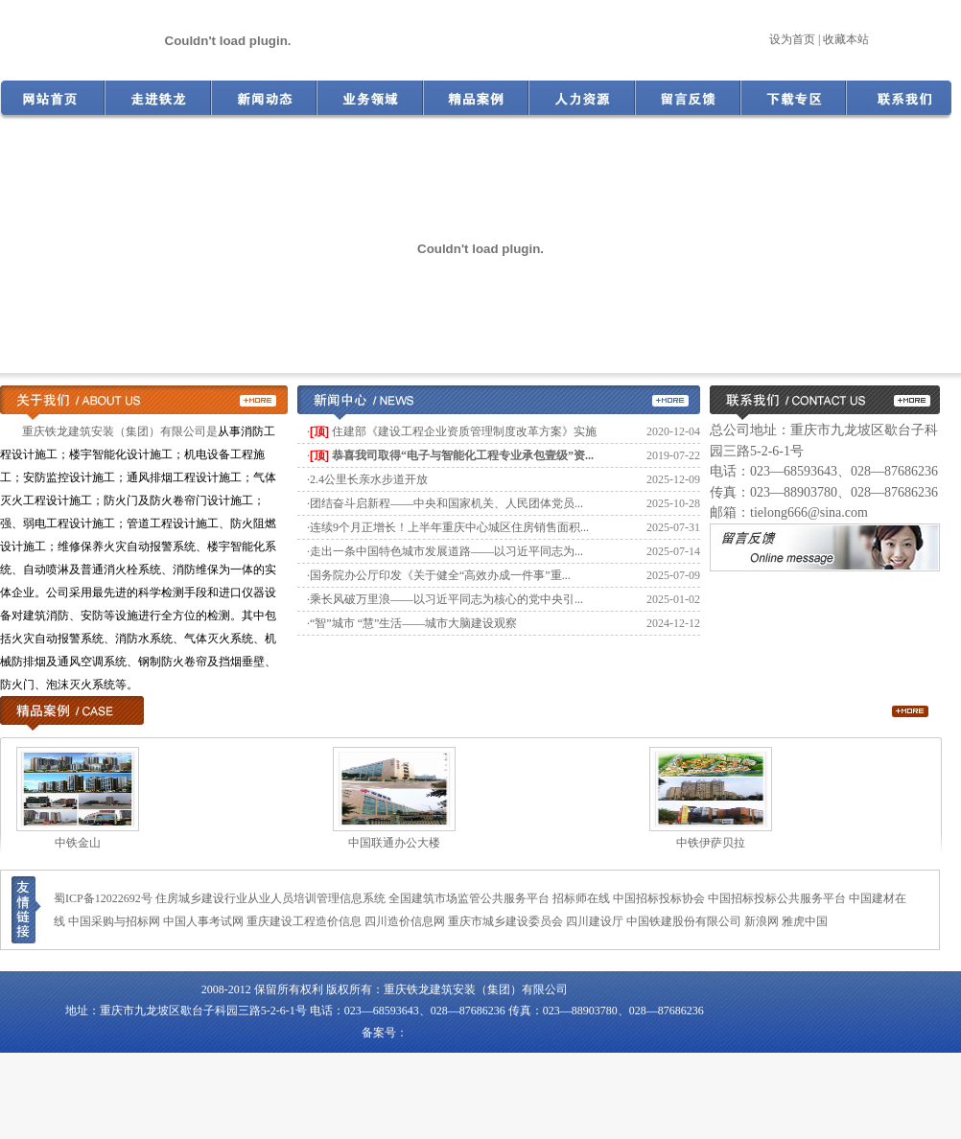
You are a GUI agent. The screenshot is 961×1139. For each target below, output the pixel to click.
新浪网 (761, 921)
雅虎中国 (805, 921)
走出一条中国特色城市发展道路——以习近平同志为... (446, 551)
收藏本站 (846, 39)
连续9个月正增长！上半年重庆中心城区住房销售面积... (449, 527)
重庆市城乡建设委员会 (505, 921)
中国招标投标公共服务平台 (777, 898)
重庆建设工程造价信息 (304, 921)
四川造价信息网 (404, 921)
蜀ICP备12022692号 (103, 898)
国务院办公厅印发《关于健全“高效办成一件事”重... (440, 575)
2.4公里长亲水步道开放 (369, 479)
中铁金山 (84, 842)
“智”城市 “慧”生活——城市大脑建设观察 (413, 623)
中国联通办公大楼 (401, 842)
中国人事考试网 (203, 921)
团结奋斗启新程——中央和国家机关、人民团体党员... (446, 503)
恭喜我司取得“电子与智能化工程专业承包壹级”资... (463, 455)
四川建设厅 (594, 921)
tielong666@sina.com (809, 512)
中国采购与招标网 (114, 921)
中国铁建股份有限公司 (683, 921)
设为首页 (792, 39)
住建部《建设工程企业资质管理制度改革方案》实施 (464, 431)
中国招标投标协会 (659, 898)
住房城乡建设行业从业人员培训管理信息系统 (270, 898)
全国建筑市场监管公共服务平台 (469, 898)
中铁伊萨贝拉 (717, 842)
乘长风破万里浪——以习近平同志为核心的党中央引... (446, 599)
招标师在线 (581, 898)
